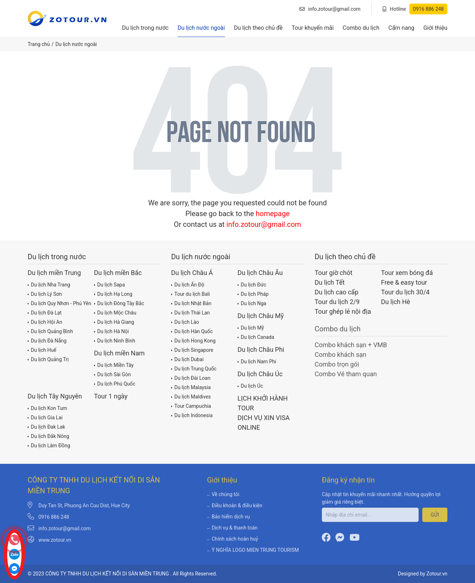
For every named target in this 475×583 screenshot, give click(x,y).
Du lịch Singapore (192, 349)
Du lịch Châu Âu (260, 272)
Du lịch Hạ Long (113, 293)
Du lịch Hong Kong (193, 340)
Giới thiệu (435, 27)
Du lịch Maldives (191, 396)
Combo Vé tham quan (346, 374)
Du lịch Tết (330, 282)
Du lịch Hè (395, 302)
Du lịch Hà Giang (114, 321)
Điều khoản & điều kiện (234, 505)
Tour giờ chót (333, 272)
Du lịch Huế (42, 349)
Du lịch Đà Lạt (45, 312)
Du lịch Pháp (253, 293)
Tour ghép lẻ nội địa (343, 311)
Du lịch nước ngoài (201, 27)
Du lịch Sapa (109, 284)
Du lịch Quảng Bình (50, 331)
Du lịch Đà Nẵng (47, 340)
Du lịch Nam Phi (257, 361)
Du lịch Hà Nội (111, 331)
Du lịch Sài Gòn (112, 374)
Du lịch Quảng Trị (48, 359)
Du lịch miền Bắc (118, 272)
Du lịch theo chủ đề (258, 27)
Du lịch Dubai (187, 359)
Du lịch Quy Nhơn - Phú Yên (59, 303)
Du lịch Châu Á (192, 272)
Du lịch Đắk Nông (48, 436)
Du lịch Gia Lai (45, 417)
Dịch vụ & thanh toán (232, 528)
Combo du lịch (361, 27)
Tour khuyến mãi (313, 27)
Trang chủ (39, 44)
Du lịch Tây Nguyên (55, 396)
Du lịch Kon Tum (47, 408)
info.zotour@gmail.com (330, 9)
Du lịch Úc (250, 385)
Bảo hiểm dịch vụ (228, 516)
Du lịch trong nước (145, 27)
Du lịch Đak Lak (46, 426)
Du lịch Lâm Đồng (49, 445)
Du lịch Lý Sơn (45, 293)
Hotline (414, 9)
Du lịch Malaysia (191, 387)
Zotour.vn (437, 574)
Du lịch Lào (185, 321)
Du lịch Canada (256, 337)
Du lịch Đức (252, 284)
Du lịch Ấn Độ (187, 284)
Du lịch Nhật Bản (191, 303)
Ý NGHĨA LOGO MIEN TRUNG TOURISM (253, 550)
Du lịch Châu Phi (261, 349)
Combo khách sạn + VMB (351, 345)
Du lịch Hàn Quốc (192, 331)
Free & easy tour (404, 282)
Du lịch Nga (252, 303)
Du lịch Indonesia (192, 415)
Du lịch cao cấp (336, 292)
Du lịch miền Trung (54, 272)
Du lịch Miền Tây (113, 365)
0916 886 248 (53, 517)
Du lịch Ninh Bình (114, 340)
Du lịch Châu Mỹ (261, 316)
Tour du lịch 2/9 (337, 302)
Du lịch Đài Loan (190, 377)
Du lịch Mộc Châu (115, 312)
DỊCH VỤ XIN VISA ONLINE (264, 422)
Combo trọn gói (337, 364)
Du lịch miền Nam (119, 353)
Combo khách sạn (340, 354)
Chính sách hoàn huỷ (232, 539)
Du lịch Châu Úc (260, 374)
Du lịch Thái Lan (190, 312)
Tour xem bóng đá (407, 272)
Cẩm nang (401, 27)
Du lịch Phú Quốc (114, 383)
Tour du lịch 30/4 (405, 292)
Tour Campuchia (191, 405)
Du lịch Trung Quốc (193, 368)
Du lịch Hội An (45, 321)
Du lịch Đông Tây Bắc (119, 303)
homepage (273, 213)
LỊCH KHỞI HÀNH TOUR (263, 403)
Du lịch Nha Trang (49, 284)
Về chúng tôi (223, 494)
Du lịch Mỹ (251, 327)
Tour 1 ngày (110, 396)
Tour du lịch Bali (190, 293)
